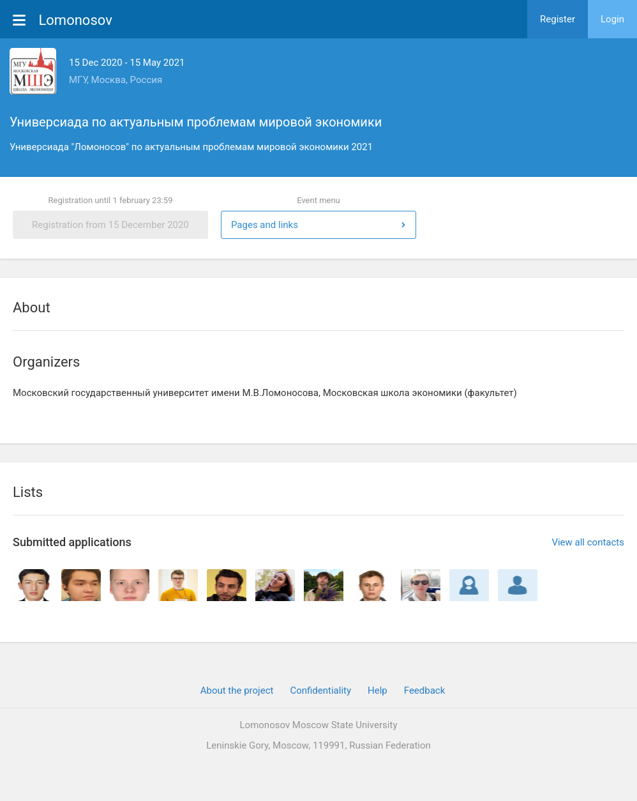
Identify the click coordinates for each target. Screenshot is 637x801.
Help (377, 690)
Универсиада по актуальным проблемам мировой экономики (196, 122)
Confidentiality (320, 690)
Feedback (425, 690)
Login (612, 19)
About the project (237, 690)
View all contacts (587, 542)
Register (557, 19)
